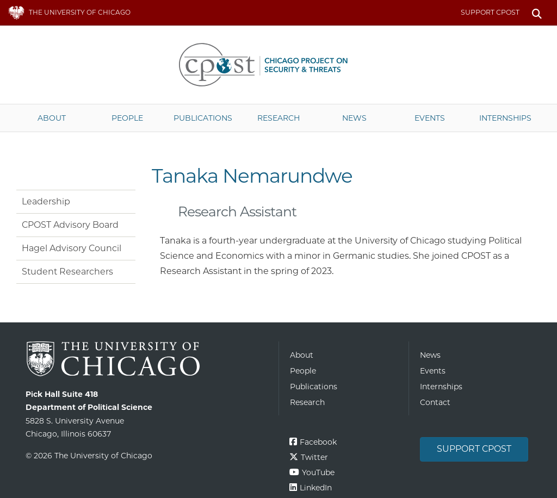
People (127, 118)
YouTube (318, 472)
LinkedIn (316, 488)
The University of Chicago (148, 359)
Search (536, 13)
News (354, 118)
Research (278, 118)
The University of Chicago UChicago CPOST (278, 65)
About (52, 118)
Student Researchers (67, 271)
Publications (203, 118)
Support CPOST (490, 12)
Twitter (314, 457)
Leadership (46, 201)
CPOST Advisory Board (70, 225)
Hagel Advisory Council (71, 248)
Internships (505, 118)
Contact (435, 402)
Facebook (318, 442)
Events (429, 118)
